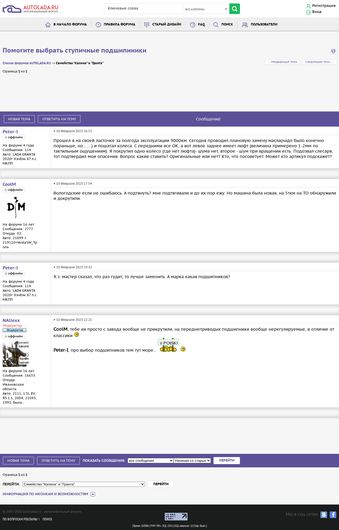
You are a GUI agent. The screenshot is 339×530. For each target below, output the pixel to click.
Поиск (227, 25)
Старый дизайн (166, 25)
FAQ (201, 25)
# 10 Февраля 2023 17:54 (72, 184)
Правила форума (119, 25)
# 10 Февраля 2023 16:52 (72, 131)
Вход (317, 12)
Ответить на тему (59, 119)
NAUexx (11, 320)
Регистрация (324, 6)
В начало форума (70, 25)
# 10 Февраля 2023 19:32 (72, 267)
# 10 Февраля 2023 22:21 (72, 320)
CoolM (9, 184)
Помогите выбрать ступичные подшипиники (74, 50)
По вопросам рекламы (20, 519)
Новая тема (19, 119)
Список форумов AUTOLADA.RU (27, 63)
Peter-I (10, 132)
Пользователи (264, 25)
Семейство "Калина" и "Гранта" (80, 63)
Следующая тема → (319, 62)
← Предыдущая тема (282, 62)
